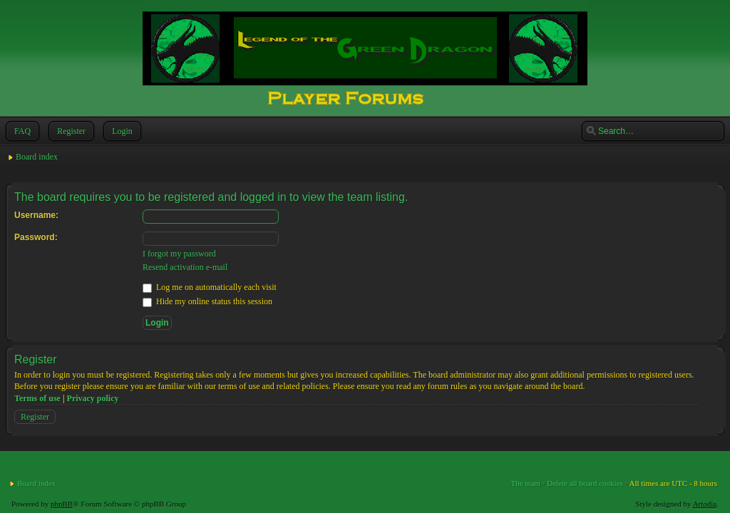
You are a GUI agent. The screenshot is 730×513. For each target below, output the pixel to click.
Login (121, 131)
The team (525, 483)
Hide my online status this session (207, 301)
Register (70, 131)
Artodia (705, 503)
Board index (37, 157)
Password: (36, 237)
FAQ (21, 131)
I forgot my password (179, 254)
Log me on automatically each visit (210, 287)
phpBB (62, 503)
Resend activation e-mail (185, 267)
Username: (36, 215)
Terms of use (37, 398)
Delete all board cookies (585, 483)
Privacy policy (93, 398)
